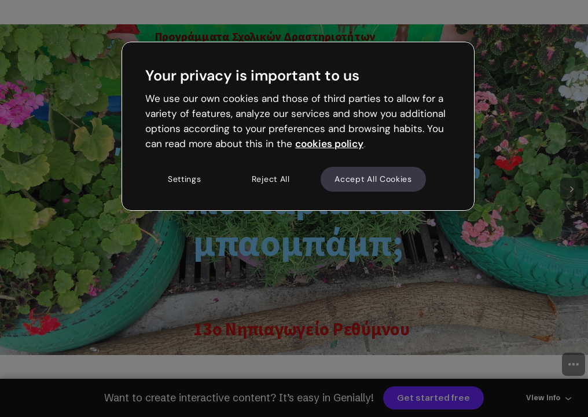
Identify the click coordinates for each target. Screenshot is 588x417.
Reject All (271, 179)
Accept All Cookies (373, 179)
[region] (298, 126)
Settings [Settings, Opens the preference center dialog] (184, 179)
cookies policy (329, 143)
